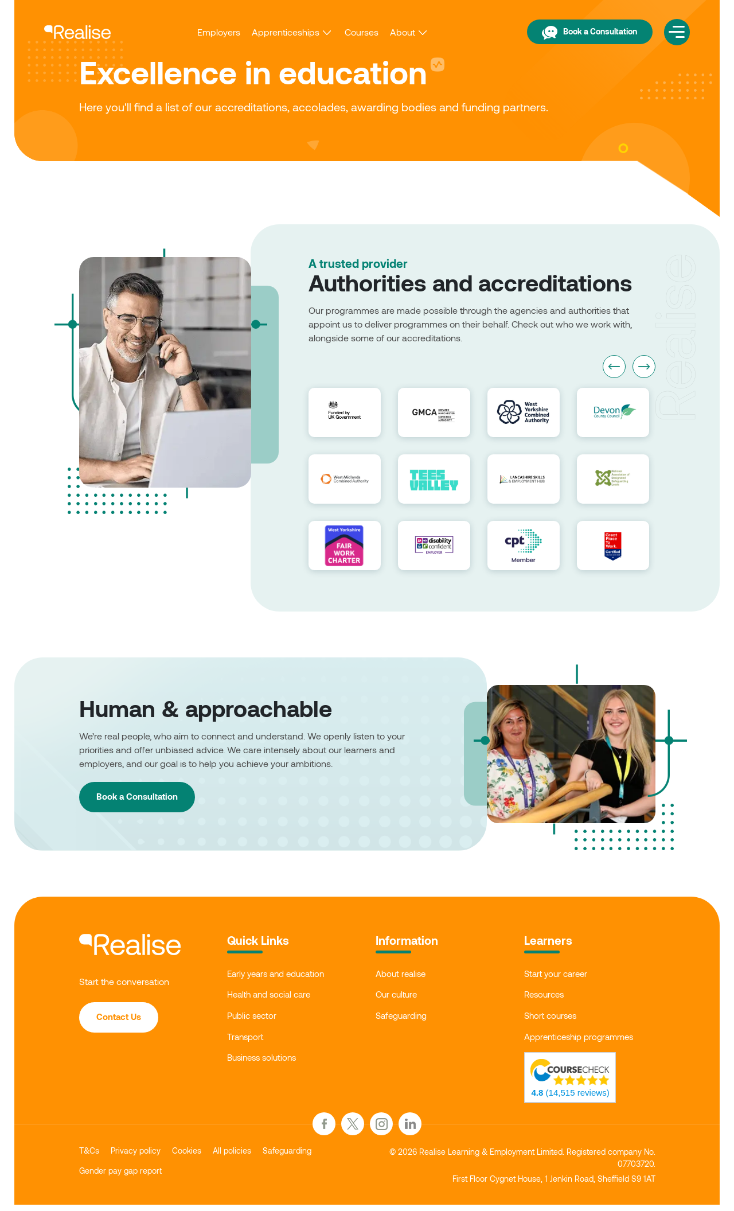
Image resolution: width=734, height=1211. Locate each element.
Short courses (552, 1019)
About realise (403, 974)
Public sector (253, 1019)
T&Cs (90, 1157)
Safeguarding (404, 1019)
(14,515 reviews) (586, 1102)
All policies (246, 1157)
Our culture (398, 996)
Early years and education (280, 974)
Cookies (197, 1157)
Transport (246, 1042)
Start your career (558, 974)
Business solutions (264, 1064)
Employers (209, 29)
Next (644, 366)
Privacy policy (142, 1157)
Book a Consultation (574, 28)
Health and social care (272, 996)
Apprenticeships (276, 29)
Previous (614, 366)
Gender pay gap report (126, 1180)
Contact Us (123, 1018)
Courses (352, 29)
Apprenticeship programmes (583, 1042)
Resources (546, 996)
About (392, 29)
